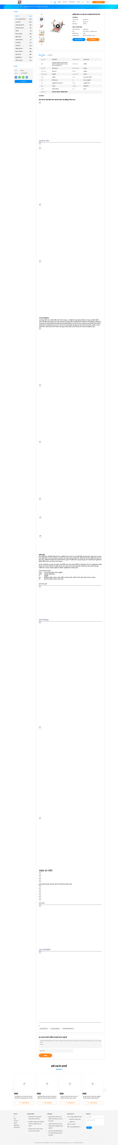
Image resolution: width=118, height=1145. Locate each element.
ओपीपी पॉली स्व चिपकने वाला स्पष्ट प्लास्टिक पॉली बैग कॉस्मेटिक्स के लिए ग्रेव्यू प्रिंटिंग (55, 1126)
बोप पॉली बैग (23, 42)
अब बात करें (98, 2)
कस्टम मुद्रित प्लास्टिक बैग (55, 1028)
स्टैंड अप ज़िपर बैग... (23, 51)
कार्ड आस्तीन (23, 22)
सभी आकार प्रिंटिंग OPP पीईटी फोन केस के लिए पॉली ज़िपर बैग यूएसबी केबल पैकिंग (55, 1133)
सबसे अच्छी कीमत (79, 39)
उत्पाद (15, 1118)
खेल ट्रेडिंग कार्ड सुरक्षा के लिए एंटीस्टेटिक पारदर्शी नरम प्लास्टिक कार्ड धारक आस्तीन (36, 1124)
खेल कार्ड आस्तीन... (23, 34)
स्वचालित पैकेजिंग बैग (43, 1028)
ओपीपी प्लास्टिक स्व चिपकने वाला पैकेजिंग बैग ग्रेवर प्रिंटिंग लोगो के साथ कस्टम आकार (55, 1119)
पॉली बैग (23, 31)
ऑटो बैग (23, 16)
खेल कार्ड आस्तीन (30, 1114)
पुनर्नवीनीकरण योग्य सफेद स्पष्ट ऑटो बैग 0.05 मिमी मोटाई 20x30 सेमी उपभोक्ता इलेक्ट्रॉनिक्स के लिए (24, 1098)
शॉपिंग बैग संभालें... (23, 60)
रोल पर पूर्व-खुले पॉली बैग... (23, 19)
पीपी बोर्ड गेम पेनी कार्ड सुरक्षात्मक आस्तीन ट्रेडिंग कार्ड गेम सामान (35, 1117)
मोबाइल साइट (16, 1125)
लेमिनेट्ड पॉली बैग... (23, 48)
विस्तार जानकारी (42, 55)
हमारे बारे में (16, 1121)
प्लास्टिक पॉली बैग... (23, 39)
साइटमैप (15, 1123)
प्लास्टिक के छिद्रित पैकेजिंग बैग (68, 1028)
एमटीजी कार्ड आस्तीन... (23, 28)
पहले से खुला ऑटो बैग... (23, 25)
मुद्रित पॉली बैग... (23, 37)
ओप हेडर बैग (23, 45)
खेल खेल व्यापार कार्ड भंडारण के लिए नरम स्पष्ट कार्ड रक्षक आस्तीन (36, 1130)
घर (14, 1116)
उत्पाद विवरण (50, 55)
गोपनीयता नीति (17, 1127)
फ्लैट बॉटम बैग (23, 54)
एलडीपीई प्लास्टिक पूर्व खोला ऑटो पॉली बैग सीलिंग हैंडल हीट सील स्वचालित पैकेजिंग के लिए (47, 1098)
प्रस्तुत (45, 1055)
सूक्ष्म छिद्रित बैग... (23, 57)
